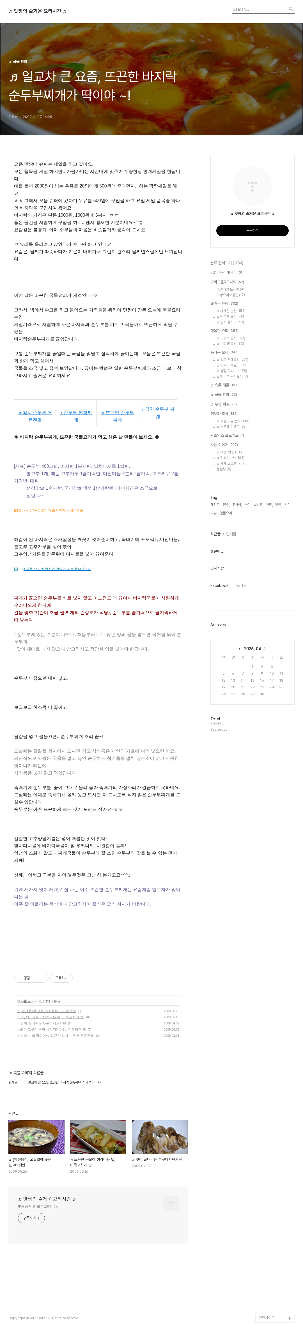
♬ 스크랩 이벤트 (231, 427)
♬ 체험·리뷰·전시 (233, 421)
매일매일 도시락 (232, 289)
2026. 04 (252, 648)
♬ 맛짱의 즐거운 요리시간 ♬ (37, 11)
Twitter (240, 585)
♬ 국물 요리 (25, 1001)
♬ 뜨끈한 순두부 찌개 (117, 416)
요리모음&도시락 (227, 282)
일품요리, (226, 513)
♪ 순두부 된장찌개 (76, 416)
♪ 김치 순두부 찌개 (158, 413)
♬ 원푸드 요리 (230, 316)
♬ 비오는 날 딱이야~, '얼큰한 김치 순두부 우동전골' (55, 1036)
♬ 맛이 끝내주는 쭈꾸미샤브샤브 (41, 1023)
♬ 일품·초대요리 (232, 360)
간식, (287, 505)
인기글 (231, 534)
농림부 (224, 469)
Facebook (219, 585)
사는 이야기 (224, 445)
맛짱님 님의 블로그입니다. (38, 1206)
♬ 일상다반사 (230, 458)
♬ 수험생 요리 (230, 344)
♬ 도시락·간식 (231, 338)
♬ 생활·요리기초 (232, 371)
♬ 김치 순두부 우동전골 (35, 416)
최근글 (215, 534)
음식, (247, 505)
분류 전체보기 (226, 263)
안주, (226, 505)
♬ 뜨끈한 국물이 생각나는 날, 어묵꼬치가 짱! (50, 1017)
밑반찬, (259, 505)
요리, (269, 505)
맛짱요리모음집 (231, 295)
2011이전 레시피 (226, 273)
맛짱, (278, 505)
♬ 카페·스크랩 (230, 463)
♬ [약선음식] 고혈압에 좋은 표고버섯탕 (46, 1011)
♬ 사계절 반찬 (231, 311)
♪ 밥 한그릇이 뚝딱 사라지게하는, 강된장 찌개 (51, 1029)
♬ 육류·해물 (224, 385)
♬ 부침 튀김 (223, 404)
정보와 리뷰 (224, 414)
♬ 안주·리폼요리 (231, 365)
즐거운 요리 (224, 304)
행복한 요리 (224, 331)
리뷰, (213, 513)
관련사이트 (266, 1318)
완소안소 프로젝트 (227, 435)
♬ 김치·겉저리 (230, 322)
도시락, (237, 505)
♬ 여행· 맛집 (229, 452)
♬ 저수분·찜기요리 (232, 376)
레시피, (215, 505)
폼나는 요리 (224, 352)
